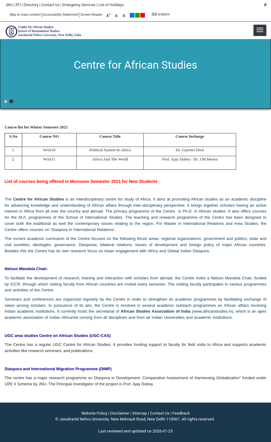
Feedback (181, 413)
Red (142, 15)
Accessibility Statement (60, 15)
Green (137, 15)
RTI (18, 5)
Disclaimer (119, 413)
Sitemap (139, 413)
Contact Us (50, 5)
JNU (9, 5)
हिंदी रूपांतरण (161, 15)
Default (132, 15)
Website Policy (94, 413)
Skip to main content (25, 15)
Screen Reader (91, 15)
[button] (260, 30)
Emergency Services (79, 5)
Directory (31, 5)
